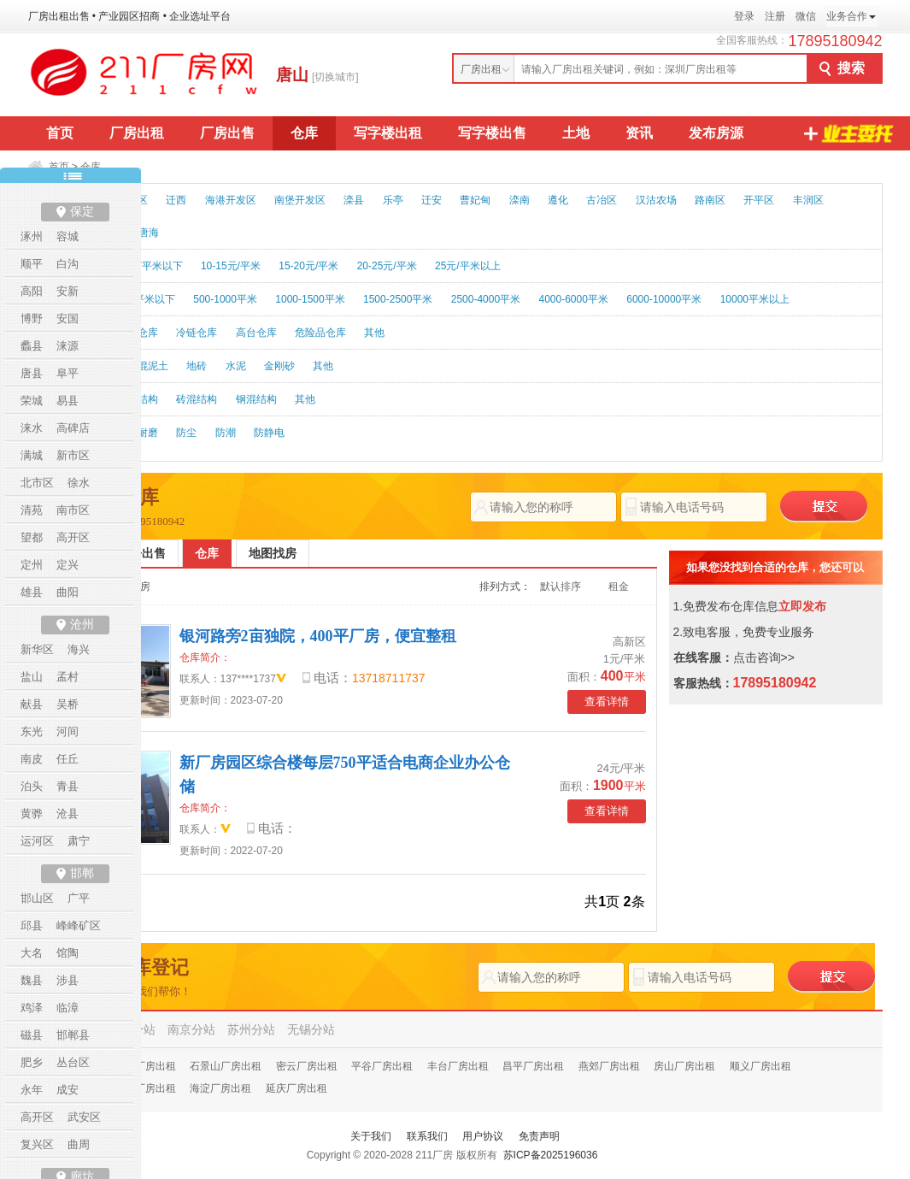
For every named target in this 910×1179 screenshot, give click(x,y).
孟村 (67, 676)
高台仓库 (256, 333)
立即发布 (802, 606)
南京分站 (191, 1029)
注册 (775, 16)
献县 (32, 704)
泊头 (32, 786)
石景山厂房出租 (225, 1066)
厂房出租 (136, 133)
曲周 (79, 1144)
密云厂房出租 (307, 1066)
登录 (744, 16)
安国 (67, 318)
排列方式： (505, 586)
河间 (67, 731)
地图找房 (272, 553)
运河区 (37, 840)
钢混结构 (256, 399)
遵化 (558, 200)
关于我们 (370, 1136)
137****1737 (248, 679)
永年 (32, 1089)
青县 (67, 786)
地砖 (196, 366)
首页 (59, 133)
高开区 (73, 537)
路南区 (710, 200)
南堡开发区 (300, 200)
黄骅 (32, 813)
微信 (806, 16)
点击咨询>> (764, 657)
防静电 (269, 433)
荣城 (32, 400)
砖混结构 (196, 399)
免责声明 (539, 1136)
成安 (67, 1089)
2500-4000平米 (485, 299)
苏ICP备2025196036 (550, 1155)
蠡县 (32, 345)
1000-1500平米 (309, 299)
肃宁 (79, 840)
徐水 (79, 482)
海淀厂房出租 (220, 1088)
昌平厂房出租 (533, 1066)
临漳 (67, 1007)
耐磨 (148, 433)
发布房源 (716, 133)
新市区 (73, 455)
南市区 (73, 510)
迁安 (431, 200)
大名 (32, 952)
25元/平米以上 (468, 266)
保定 (82, 211)
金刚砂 (279, 366)
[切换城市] (335, 77)
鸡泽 (32, 1007)
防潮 (225, 433)
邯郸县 (73, 1035)
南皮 (32, 758)
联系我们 (427, 1136)
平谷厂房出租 (382, 1066)
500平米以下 (146, 299)
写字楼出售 (492, 133)
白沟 (67, 263)
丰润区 (808, 200)
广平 (79, 898)
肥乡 (32, 1062)
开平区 (758, 200)
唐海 (148, 233)
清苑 (32, 510)
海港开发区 (230, 200)
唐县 (32, 373)
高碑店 (73, 427)
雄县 (32, 592)
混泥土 (153, 366)
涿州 (32, 236)
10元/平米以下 (150, 266)
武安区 (84, 1117)
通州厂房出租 (145, 1088)
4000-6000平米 (573, 299)
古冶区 (601, 200)
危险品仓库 (320, 333)
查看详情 (606, 701)
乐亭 (393, 200)
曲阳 (67, 592)
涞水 (32, 427)
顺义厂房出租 (760, 1066)
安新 (67, 291)
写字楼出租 (388, 133)
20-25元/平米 (387, 266)
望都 (32, 537)
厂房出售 (227, 133)
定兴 (67, 564)
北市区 (37, 482)
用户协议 (482, 1136)
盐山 (32, 676)
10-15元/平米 (231, 266)
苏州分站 (251, 1029)
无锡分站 (311, 1029)
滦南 (519, 200)
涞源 (67, 345)
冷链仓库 (196, 333)
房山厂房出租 (684, 1066)
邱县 (32, 925)
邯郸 (82, 873)
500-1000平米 (225, 299)
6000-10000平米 (664, 299)
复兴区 (37, 1144)
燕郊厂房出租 (609, 1066)
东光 (32, 731)
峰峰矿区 (78, 925)
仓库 (304, 133)
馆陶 (67, 952)
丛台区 (73, 1062)
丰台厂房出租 (458, 1066)
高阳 (32, 291)
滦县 (353, 200)
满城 (32, 455)
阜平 (67, 373)
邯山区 (37, 898)
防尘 (186, 433)
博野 (32, 318)
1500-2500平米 (397, 299)
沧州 (82, 624)
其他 (374, 333)
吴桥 (67, 704)
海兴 (79, 649)
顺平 (32, 263)
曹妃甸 (475, 200)
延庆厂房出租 (296, 1088)
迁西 (176, 200)
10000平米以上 (755, 299)
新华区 (37, 649)
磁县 (32, 1035)
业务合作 (846, 16)
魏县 (32, 980)
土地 (576, 133)
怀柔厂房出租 (145, 1066)
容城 (67, 236)
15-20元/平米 (308, 266)
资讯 (639, 133)
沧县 (67, 813)
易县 (67, 400)
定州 (32, 564)
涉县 (67, 980)
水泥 (236, 366)
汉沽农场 (656, 200)
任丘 (67, 758)
